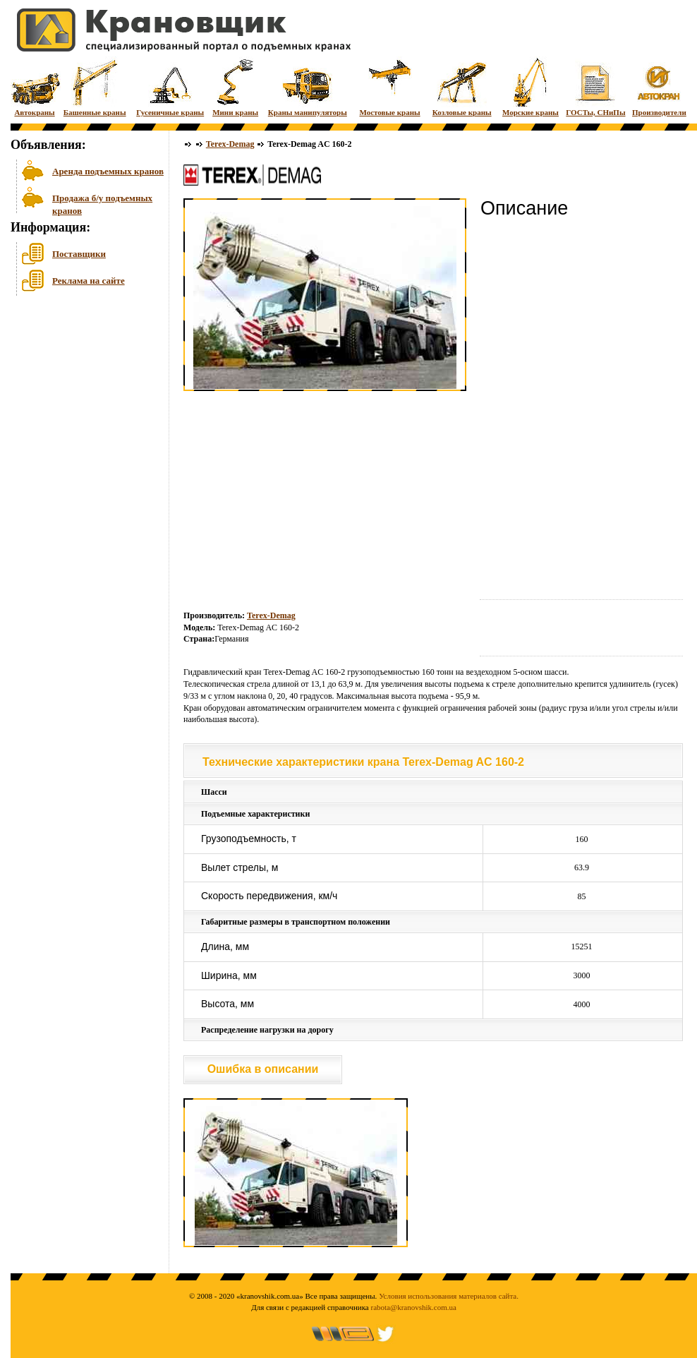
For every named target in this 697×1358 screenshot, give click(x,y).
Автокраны (35, 86)
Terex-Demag (230, 144)
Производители (659, 86)
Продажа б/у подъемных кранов (102, 203)
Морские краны (530, 86)
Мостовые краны (389, 86)
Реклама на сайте (88, 280)
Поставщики (79, 253)
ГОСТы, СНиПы (595, 86)
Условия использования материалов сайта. (449, 1296)
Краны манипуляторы (307, 86)
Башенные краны (94, 86)
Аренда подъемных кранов (108, 171)
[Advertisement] (81, 409)
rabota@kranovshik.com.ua (413, 1307)
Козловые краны (462, 86)
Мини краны (235, 86)
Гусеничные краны (170, 86)
